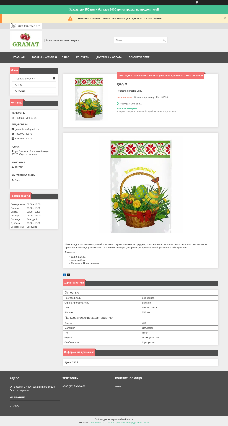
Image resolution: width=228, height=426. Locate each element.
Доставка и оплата (109, 57)
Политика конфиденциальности (133, 422)
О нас (65, 57)
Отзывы (20, 90)
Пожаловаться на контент (102, 422)
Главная (19, 57)
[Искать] (164, 40)
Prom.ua (129, 419)
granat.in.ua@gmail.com (27, 129)
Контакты (82, 57)
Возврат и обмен (140, 57)
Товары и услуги (43, 57)
